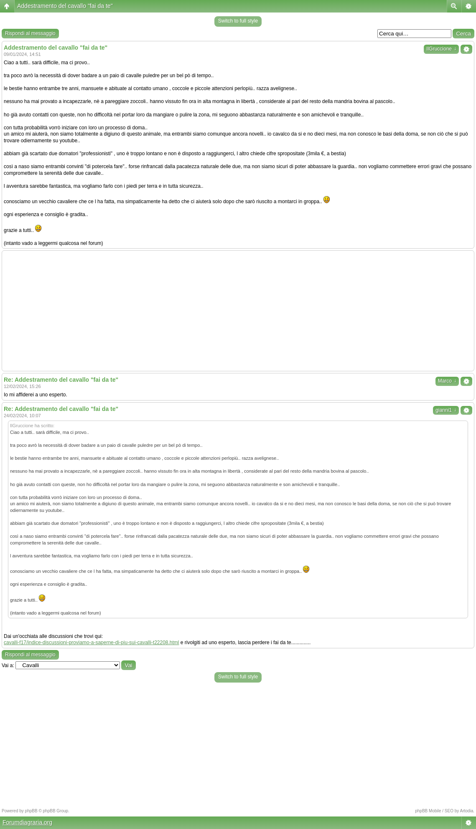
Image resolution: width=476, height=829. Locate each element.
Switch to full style (238, 21)
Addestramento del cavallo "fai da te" (65, 6)
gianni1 (445, 410)
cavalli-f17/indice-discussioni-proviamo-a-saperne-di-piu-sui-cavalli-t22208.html (91, 642)
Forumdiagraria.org (27, 822)
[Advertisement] (238, 310)
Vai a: (8, 665)
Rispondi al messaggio (30, 33)
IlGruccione (441, 49)
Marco (447, 381)
